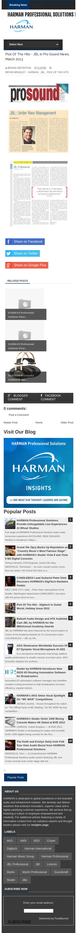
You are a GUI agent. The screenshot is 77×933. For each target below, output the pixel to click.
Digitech (12, 848)
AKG (10, 840)
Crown (51, 840)
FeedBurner (62, 918)
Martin (11, 872)
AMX (23, 840)
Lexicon (52, 864)
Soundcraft (61, 872)
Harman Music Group (20, 856)
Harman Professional (54, 856)
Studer (11, 880)
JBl (38, 864)
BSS (37, 840)
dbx (25, 880)
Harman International (38, 848)
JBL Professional (17, 864)
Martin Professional (34, 872)
